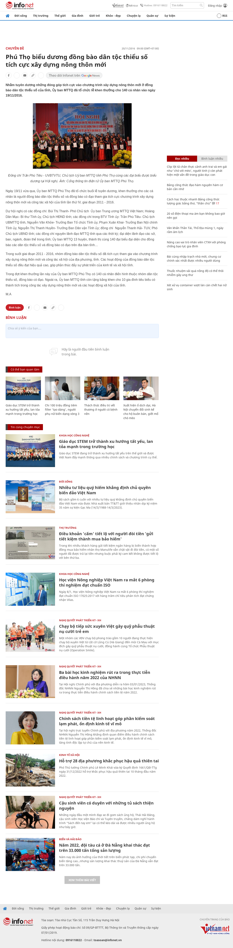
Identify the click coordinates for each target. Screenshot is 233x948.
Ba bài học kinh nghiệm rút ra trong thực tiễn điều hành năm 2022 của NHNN (104, 675)
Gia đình (77, 16)
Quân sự (152, 16)
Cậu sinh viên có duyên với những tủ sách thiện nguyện (106, 805)
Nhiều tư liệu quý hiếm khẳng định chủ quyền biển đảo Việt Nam (105, 490)
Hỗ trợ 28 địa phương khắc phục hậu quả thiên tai (109, 761)
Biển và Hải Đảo (70, 839)
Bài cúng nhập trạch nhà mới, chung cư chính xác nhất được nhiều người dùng (194, 258)
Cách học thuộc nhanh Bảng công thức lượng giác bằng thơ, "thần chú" (193, 201)
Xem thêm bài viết (82, 880)
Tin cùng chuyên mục (25, 427)
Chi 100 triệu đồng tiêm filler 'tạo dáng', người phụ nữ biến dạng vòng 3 (62, 409)
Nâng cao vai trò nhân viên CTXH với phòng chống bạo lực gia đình (196, 244)
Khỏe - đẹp (113, 16)
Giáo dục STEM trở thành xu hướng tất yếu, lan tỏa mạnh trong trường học (23, 409)
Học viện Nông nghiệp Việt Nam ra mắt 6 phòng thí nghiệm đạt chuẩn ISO (106, 582)
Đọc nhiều (182, 158)
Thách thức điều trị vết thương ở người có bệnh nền (101, 409)
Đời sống (21, 16)
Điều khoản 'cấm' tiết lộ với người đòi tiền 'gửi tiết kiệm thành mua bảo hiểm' (106, 536)
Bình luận (15, 307)
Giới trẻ (94, 16)
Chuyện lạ (133, 16)
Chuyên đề (15, 48)
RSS (222, 16)
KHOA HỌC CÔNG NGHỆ (74, 435)
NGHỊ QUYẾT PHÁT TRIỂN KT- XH (80, 620)
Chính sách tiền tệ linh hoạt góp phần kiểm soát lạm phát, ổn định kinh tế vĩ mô (107, 721)
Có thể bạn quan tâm (25, 369)
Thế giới (60, 16)
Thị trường (40, 16)
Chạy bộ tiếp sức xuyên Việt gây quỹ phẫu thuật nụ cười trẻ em (107, 628)
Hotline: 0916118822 (153, 5)
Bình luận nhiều (212, 158)
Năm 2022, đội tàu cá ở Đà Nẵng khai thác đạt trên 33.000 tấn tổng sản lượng (104, 847)
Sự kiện (169, 16)
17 (215, 203)
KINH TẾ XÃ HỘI (69, 755)
